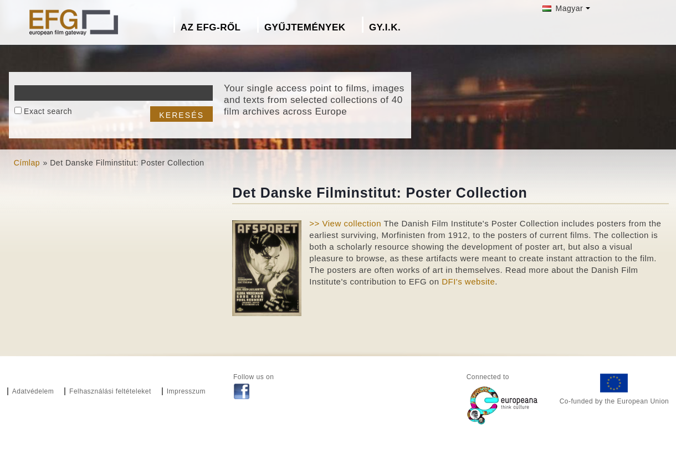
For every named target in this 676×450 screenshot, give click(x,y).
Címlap (27, 162)
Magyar (562, 8)
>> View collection (345, 223)
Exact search (48, 111)
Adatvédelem (33, 391)
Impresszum (186, 391)
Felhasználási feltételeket (110, 391)
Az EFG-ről (211, 27)
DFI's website (468, 281)
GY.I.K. (385, 27)
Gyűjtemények (305, 27)
